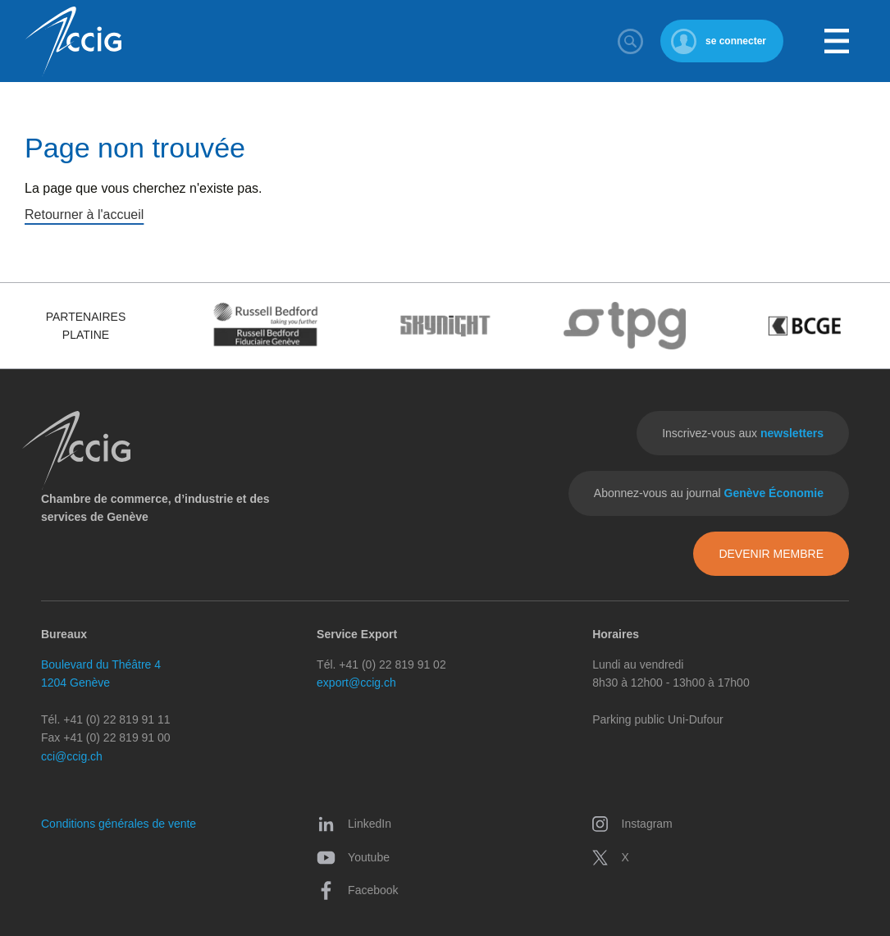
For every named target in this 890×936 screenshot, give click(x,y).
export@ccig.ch (356, 682)
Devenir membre (771, 553)
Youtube (353, 857)
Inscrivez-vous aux (743, 433)
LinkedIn (354, 824)
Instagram (632, 824)
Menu (836, 41)
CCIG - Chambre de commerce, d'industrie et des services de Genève (73, 41)
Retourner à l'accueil (84, 214)
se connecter (735, 41)
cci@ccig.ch (72, 756)
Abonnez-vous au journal (709, 493)
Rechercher (631, 41)
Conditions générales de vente (118, 823)
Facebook (357, 890)
